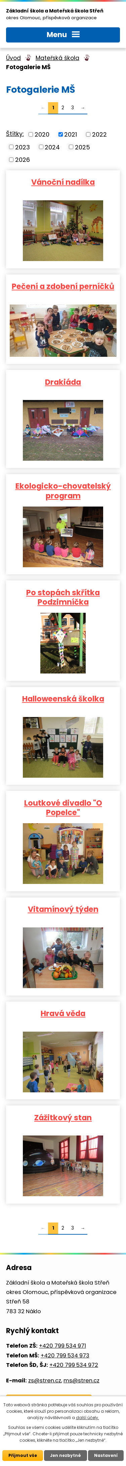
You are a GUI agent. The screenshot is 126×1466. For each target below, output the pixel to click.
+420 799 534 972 (73, 1365)
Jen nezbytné (65, 1455)
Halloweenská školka (63, 698)
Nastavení (106, 1455)
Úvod (13, 58)
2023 (22, 147)
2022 (99, 134)
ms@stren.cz (81, 1380)
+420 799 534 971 (62, 1346)
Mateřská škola (57, 58)
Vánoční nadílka (63, 182)
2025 (82, 147)
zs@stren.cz (44, 1380)
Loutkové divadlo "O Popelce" (63, 807)
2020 (42, 134)
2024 (52, 147)
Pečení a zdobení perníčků (63, 286)
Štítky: (15, 134)
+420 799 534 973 (65, 1355)
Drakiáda (63, 382)
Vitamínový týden (63, 909)
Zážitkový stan (63, 1117)
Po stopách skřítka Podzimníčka (63, 597)
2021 (70, 134)
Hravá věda (63, 1013)
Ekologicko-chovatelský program (63, 490)
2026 (22, 159)
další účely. (87, 1417)
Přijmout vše (22, 1455)
